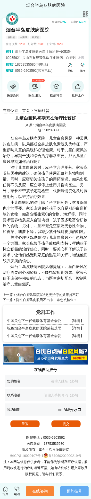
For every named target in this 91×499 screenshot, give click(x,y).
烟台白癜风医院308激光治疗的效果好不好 (47, 295)
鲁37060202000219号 (64, 456)
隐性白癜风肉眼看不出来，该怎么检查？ (46, 300)
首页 (26, 110)
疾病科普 (42, 110)
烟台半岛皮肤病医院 (50, 125)
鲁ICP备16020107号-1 (26, 456)
